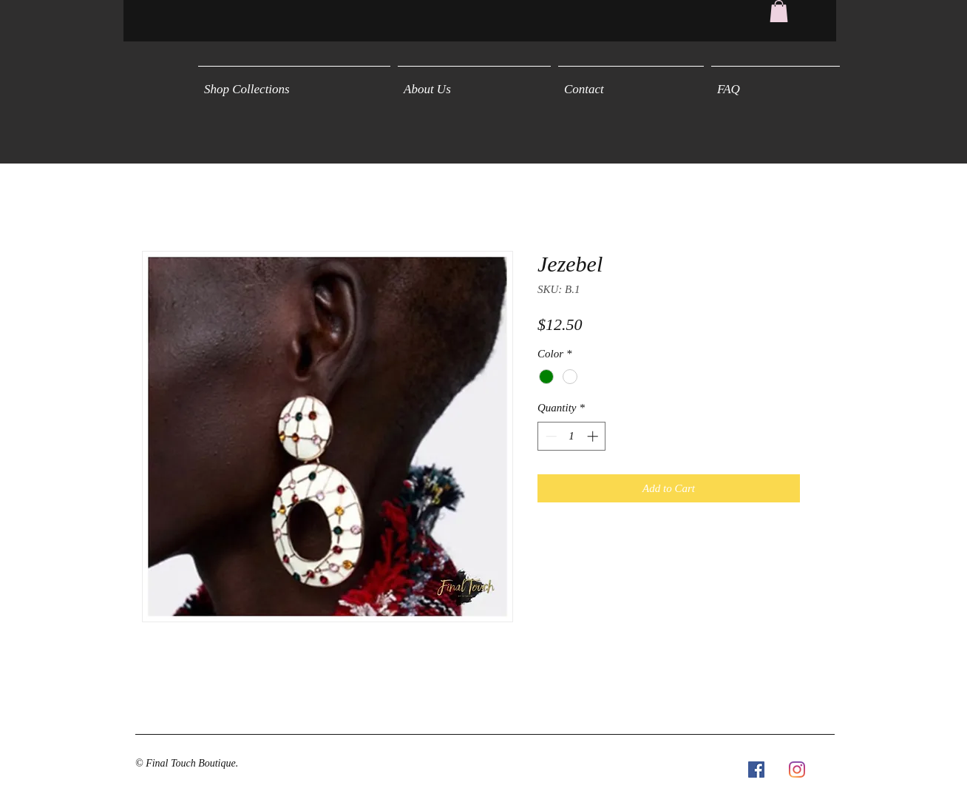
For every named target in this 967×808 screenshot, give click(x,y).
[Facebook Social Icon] (756, 769)
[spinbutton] (572, 436)
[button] (779, 11)
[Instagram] (797, 769)
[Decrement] (550, 436)
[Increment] (594, 436)
